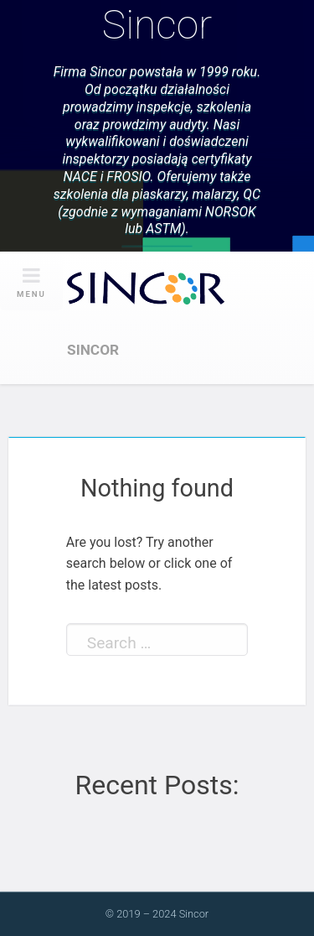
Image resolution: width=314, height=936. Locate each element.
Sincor (157, 25)
